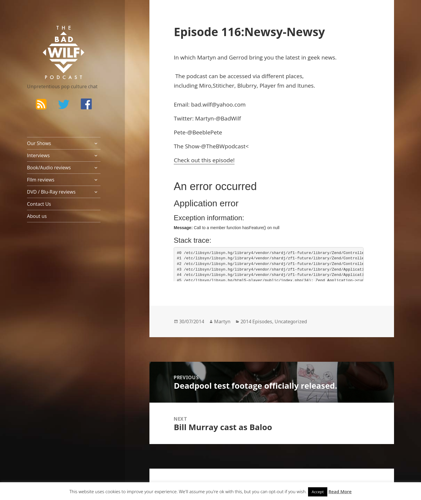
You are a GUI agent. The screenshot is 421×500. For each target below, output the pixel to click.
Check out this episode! (204, 160)
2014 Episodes (256, 321)
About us (37, 216)
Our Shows (39, 143)
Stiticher (224, 85)
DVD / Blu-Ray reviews (51, 192)
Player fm (272, 85)
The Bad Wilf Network (52, 34)
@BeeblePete (204, 132)
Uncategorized (291, 321)
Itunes (305, 85)
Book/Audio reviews (49, 167)
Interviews (38, 155)
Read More (340, 491)
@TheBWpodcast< (225, 146)
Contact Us (39, 204)
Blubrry (246, 85)
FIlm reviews (40, 179)
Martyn (222, 321)
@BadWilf (228, 118)
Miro (205, 85)
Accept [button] (318, 491)
